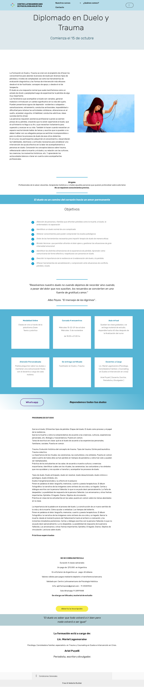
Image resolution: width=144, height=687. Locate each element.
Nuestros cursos (67, 3)
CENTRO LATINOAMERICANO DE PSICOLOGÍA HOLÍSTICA (33, 5)
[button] (72, 676)
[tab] (72, 676)
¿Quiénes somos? (95, 3)
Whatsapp (32, 402)
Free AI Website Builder (72, 683)
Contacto (64, 7)
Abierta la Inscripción (72, 609)
